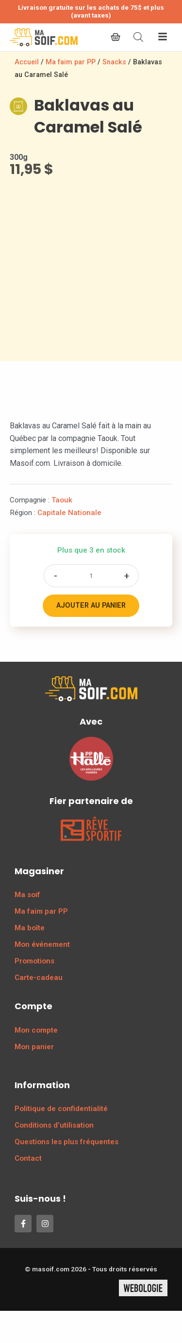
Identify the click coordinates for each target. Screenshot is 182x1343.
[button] (162, 37)
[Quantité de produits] (91, 575)
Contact (28, 1158)
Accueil (27, 62)
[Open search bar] (138, 37)
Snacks (114, 62)
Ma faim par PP (71, 62)
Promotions (34, 961)
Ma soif (27, 894)
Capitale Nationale (69, 512)
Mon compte (36, 1030)
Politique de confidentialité (61, 1108)
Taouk (61, 500)
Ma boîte (30, 927)
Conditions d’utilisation (54, 1125)
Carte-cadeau (39, 977)
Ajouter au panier (91, 605)
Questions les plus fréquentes (66, 1141)
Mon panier (34, 1046)
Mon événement (42, 944)
